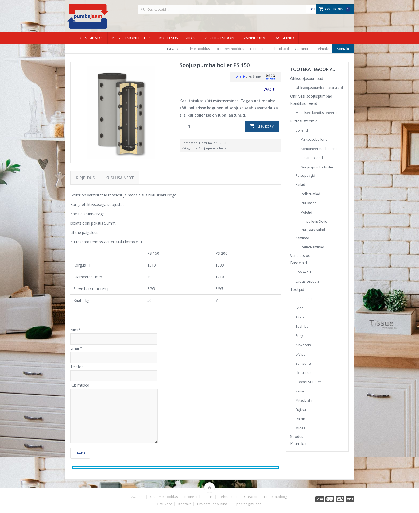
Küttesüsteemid (175, 37)
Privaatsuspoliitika (212, 504)
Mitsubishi (304, 400)
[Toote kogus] (191, 126)
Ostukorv (334, 9)
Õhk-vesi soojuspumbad (311, 96)
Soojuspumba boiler (213, 148)
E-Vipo (301, 354)
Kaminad (302, 238)
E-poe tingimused (248, 504)
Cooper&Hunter (308, 382)
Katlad (300, 184)
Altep (300, 317)
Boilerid (302, 130)
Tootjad (297, 289)
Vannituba (254, 37)
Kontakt (343, 48)
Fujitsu (301, 409)
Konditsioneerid (129, 37)
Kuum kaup (300, 443)
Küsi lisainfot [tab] (120, 177)
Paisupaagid (305, 175)
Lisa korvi (266, 126)
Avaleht (137, 497)
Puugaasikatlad (313, 229)
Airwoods (303, 345)
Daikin (300, 418)
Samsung (303, 363)
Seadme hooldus (196, 48)
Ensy (299, 335)
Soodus (296, 436)
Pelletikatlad (310, 194)
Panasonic (304, 298)
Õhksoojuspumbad (306, 78)
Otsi (314, 9)
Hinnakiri (257, 48)
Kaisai (300, 391)
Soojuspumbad (84, 37)
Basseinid (284, 37)
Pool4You (303, 272)
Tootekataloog (275, 497)
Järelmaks (322, 48)
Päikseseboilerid (314, 139)
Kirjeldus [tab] (85, 177)
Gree (300, 308)
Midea (300, 428)
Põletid (306, 212)
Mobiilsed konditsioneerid (316, 112)
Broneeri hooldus (230, 48)
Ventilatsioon (219, 37)
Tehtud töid (279, 48)
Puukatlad (309, 203)
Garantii (301, 48)
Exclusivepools (307, 281)
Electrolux (303, 373)
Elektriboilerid (312, 158)
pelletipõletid (316, 221)
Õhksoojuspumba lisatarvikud (319, 88)
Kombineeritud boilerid (319, 148)
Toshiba (302, 326)
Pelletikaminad (312, 247)
